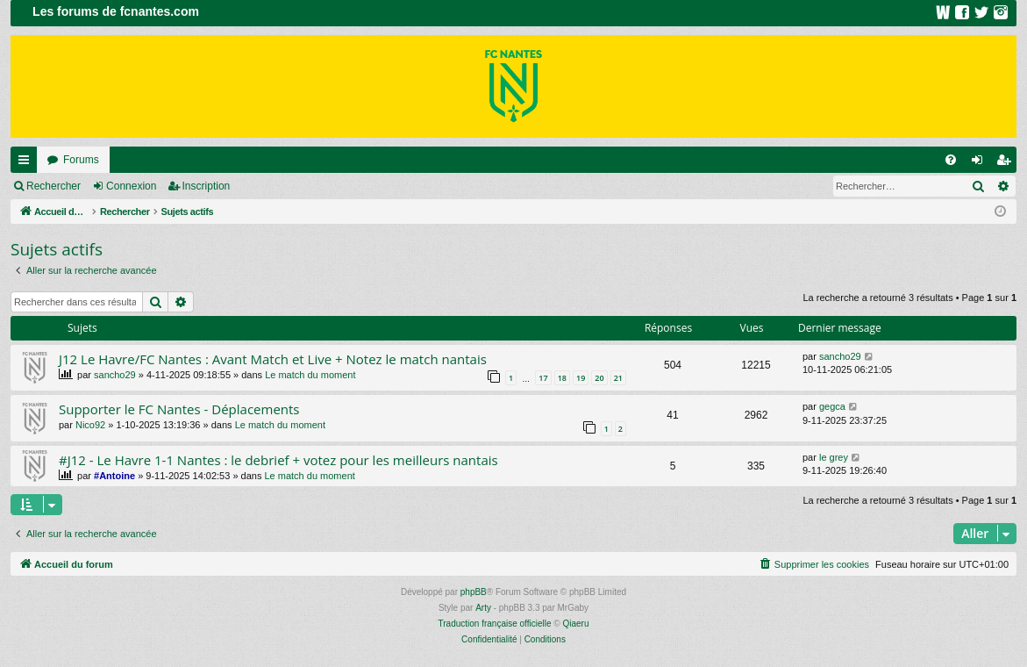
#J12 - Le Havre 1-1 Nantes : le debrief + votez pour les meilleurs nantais (278, 460)
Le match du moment (310, 374)
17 (542, 378)
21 (618, 378)
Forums (81, 160)
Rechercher (53, 186)
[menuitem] (951, 160)
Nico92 (90, 425)
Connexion (131, 186)
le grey (833, 457)
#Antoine (114, 475)
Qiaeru (575, 623)
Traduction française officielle (495, 623)
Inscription (206, 186)
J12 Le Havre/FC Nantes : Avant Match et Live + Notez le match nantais (273, 359)
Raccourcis (27, 163)
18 (562, 378)
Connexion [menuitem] (981, 163)
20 (599, 378)
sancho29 (115, 374)
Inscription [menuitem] (1007, 163)
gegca (832, 406)
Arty (483, 608)
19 (580, 378)
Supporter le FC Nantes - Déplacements (179, 409)
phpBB (473, 592)
